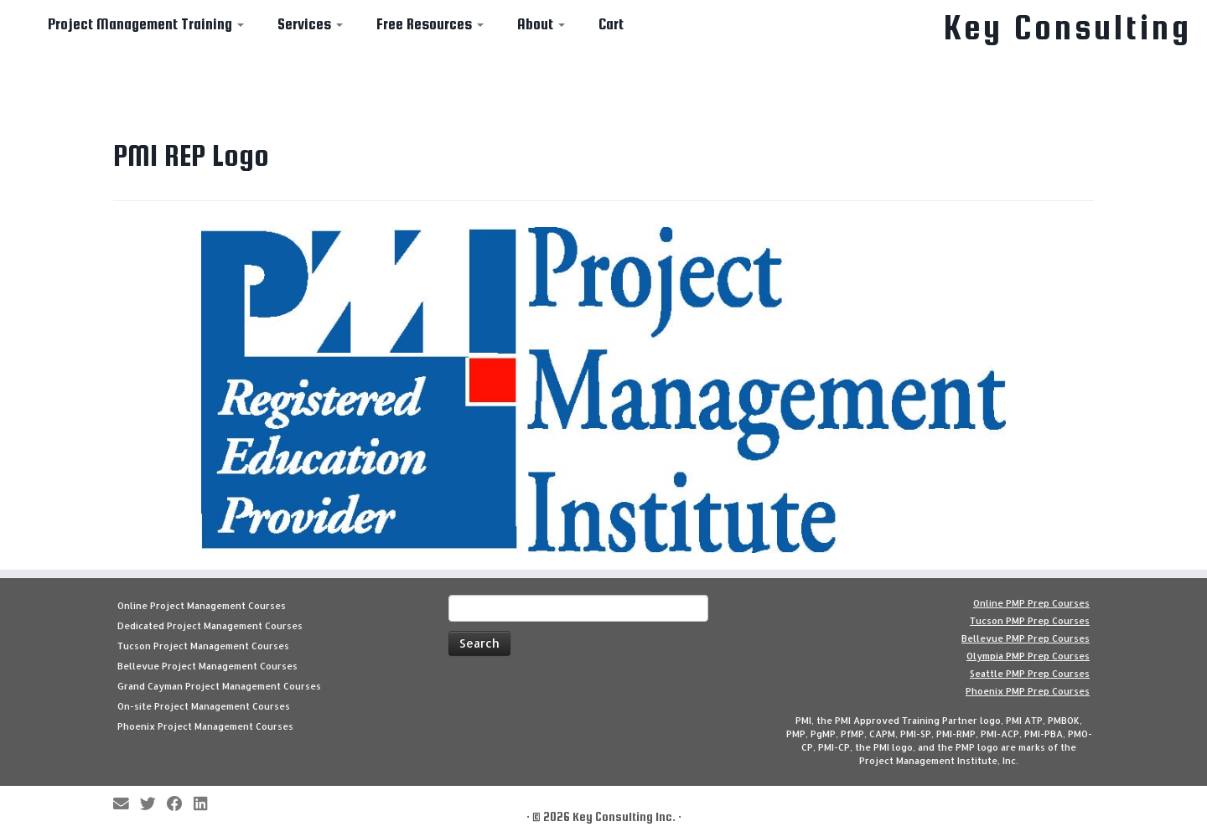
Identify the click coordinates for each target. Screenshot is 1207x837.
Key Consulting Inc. (624, 816)
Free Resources (430, 24)
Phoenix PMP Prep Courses (1028, 691)
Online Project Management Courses (201, 606)
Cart (611, 24)
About (541, 24)
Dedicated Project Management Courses (210, 626)
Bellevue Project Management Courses (207, 666)
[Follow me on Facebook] (180, 805)
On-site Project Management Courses (203, 706)
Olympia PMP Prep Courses (1028, 656)
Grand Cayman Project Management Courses (219, 686)
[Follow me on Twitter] (153, 805)
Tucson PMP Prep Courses (1030, 621)
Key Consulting (1068, 27)
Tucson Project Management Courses (203, 646)
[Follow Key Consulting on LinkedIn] (206, 805)
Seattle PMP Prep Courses (1030, 673)
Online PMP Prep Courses (1031, 603)
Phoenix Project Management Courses (205, 726)
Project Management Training (146, 24)
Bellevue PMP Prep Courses (1025, 638)
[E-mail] (126, 805)
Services (310, 24)
